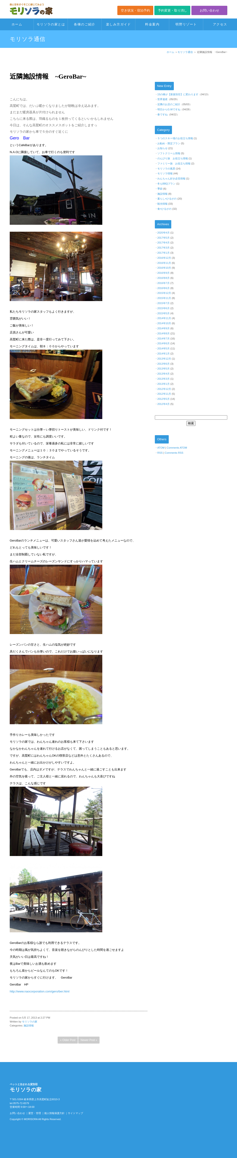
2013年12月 (164, 358)
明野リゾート (186, 24)
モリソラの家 (29, 1021)
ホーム (17, 24)
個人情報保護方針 (54, 1113)
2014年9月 (163, 328)
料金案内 (152, 24)
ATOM (161, 447)
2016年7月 (163, 283)
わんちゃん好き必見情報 (171, 178)
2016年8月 (163, 278)
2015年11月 (164, 298)
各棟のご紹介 (84, 24)
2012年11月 (164, 393)
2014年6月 (163, 343)
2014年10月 (164, 323)
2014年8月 (163, 333)
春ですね (162, 114)
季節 (159, 188)
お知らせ (162, 148)
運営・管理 (34, 1113)
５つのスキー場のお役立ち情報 (175, 138)
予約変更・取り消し (172, 10)
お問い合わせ (209, 10)
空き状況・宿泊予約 (135, 10)
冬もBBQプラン (166, 183)
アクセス (220, 24)
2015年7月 (163, 303)
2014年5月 (163, 348)
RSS (160, 452)
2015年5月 (163, 313)
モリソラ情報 (165, 173)
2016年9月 (163, 272)
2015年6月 (163, 308)
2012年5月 (163, 398)
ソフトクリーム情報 (168, 153)
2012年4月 (163, 404)
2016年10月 (164, 267)
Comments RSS (174, 452)
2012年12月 (164, 389)
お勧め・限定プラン (168, 143)
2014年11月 (164, 318)
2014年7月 (163, 338)
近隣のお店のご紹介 (168, 104)
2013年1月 (163, 383)
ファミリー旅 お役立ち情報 (173, 163)
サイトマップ (75, 1113)
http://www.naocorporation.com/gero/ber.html (39, 991)
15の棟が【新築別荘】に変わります (177, 94)
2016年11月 (164, 263)
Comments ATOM (177, 447)
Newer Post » (89, 1040)
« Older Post (67, 1040)
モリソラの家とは (51, 24)
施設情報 (29, 1025)
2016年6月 (163, 288)
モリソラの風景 (166, 168)
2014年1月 (163, 353)
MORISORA (30, 1119)
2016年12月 (164, 257)
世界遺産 (162, 99)
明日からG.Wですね (168, 109)
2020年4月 (163, 232)
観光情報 (162, 203)
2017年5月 (163, 237)
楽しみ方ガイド (118, 24)
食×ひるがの (164, 208)
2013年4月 (163, 373)
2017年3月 (163, 247)
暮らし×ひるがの (167, 198)
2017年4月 (163, 242)
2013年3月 (163, 378)
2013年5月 (163, 368)
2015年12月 (164, 293)
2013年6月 (163, 363)
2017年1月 (163, 252)
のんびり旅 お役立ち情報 (172, 158)
